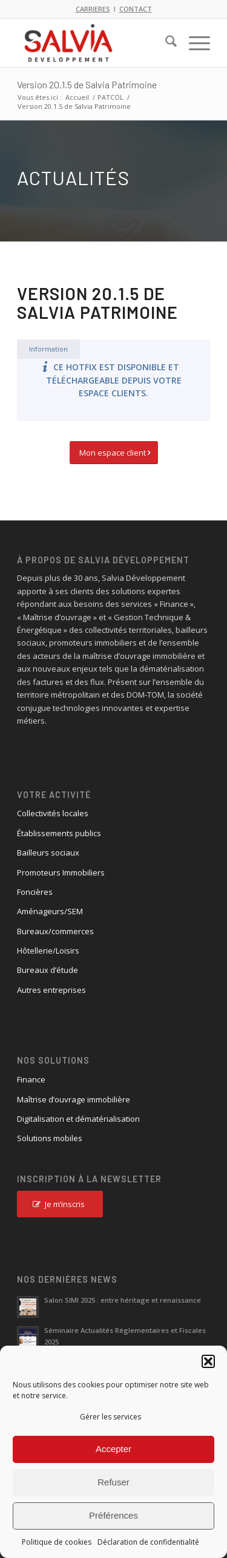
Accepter (113, 1449)
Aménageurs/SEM (50, 911)
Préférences (113, 1515)
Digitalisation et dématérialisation (78, 1118)
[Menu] (193, 43)
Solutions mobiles (49, 1138)
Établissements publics (59, 833)
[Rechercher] (165, 43)
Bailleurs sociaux (48, 852)
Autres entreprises (51, 989)
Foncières (35, 891)
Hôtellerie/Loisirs (48, 950)
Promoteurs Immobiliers (61, 872)
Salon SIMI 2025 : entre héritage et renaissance (122, 1299)
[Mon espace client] (114, 453)
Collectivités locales (52, 813)
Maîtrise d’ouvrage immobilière (73, 1099)
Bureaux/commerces (55, 931)
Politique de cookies (56, 1542)
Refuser (113, 1482)
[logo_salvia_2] (94, 43)
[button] (208, 1361)
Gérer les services (110, 1417)
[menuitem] (165, 43)
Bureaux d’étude (47, 969)
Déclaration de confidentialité (148, 1542)
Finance (31, 1079)
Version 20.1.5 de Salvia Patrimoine (87, 84)
